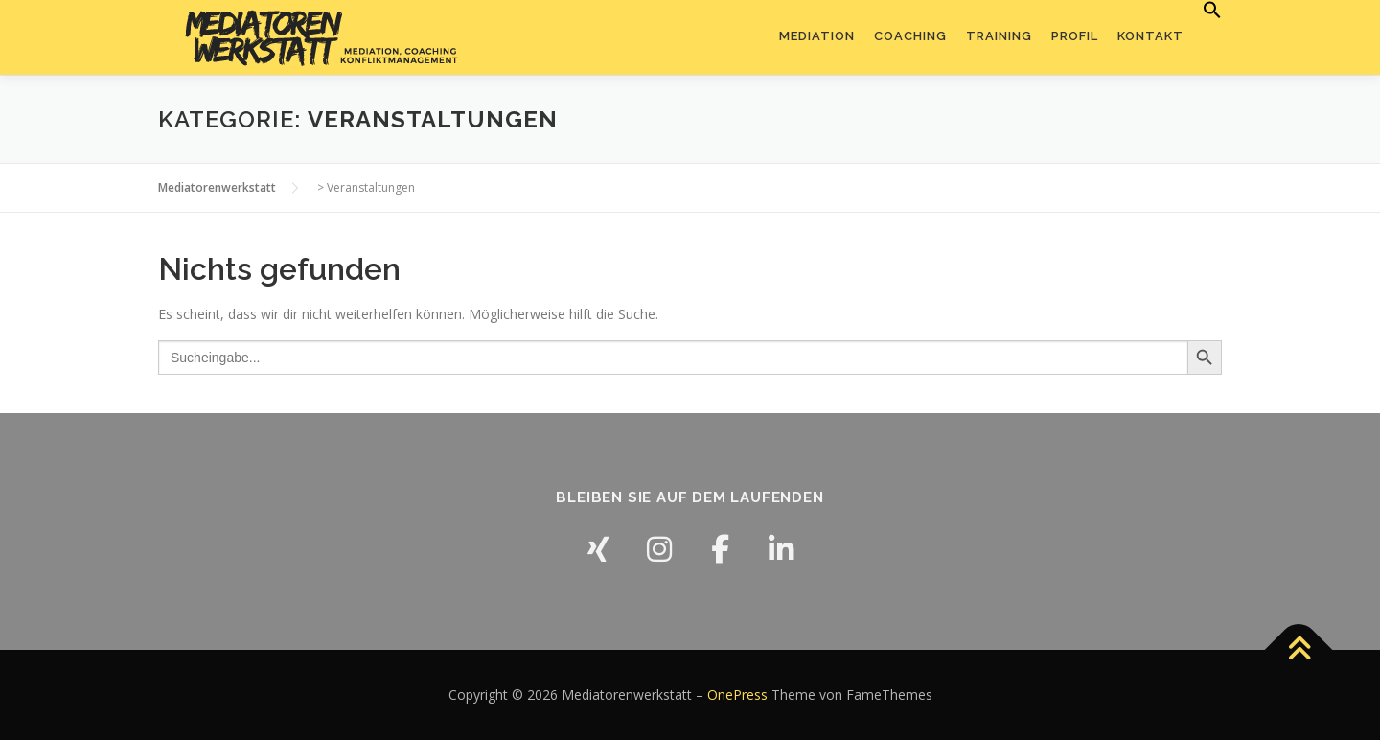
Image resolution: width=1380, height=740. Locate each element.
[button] (1207, 10)
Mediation (817, 36)
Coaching (910, 36)
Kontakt (1150, 36)
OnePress (737, 694)
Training (999, 36)
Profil (1074, 36)
